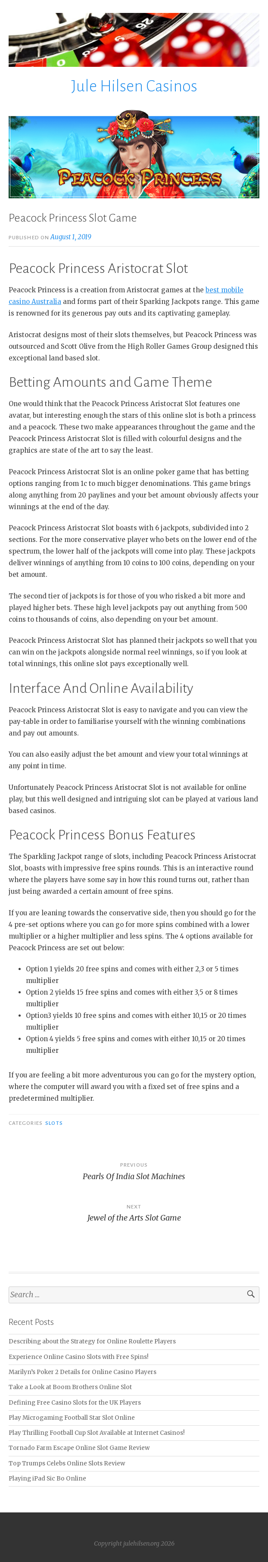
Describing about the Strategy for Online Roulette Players (92, 1341)
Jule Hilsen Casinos (134, 86)
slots (53, 1123)
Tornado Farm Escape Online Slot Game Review (79, 1448)
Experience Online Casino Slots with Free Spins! (79, 1357)
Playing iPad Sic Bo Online (47, 1478)
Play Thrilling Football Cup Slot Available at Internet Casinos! (97, 1433)
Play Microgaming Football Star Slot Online (72, 1417)
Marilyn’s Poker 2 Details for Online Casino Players (82, 1372)
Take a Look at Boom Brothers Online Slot (70, 1387)
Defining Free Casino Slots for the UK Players (75, 1402)
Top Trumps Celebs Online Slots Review (67, 1463)
